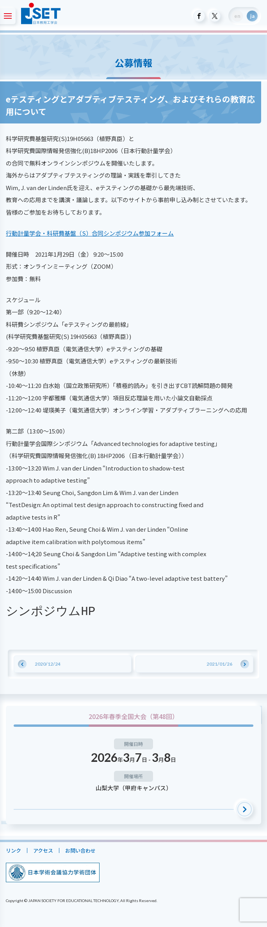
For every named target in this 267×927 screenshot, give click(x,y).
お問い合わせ (80, 850)
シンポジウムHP (50, 611)
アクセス (43, 850)
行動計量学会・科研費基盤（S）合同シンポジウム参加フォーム (90, 233)
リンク (13, 850)
